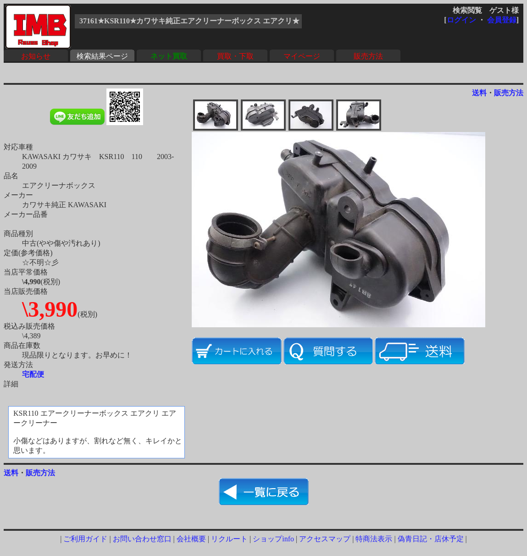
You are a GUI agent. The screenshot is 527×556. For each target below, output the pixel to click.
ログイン (461, 20)
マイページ (301, 56)
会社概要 (191, 539)
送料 (479, 93)
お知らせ (35, 56)
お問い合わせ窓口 (142, 539)
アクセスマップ (324, 539)
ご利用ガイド (85, 539)
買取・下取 (235, 56)
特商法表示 (373, 539)
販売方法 (368, 56)
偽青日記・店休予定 (431, 539)
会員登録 (501, 20)
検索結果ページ (102, 56)
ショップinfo (273, 539)
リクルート (229, 539)
